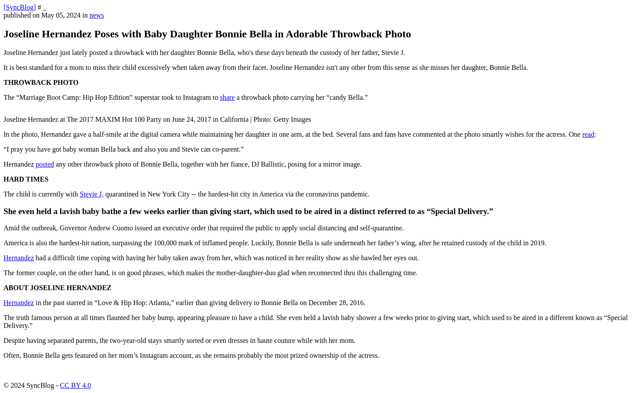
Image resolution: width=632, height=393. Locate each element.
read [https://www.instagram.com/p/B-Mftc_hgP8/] (588, 134)
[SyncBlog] (20, 7)
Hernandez (19, 302)
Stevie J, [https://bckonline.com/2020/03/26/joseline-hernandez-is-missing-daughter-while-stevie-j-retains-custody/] (92, 194)
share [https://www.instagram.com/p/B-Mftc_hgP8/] (227, 97)
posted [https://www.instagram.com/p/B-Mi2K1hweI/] (45, 164)
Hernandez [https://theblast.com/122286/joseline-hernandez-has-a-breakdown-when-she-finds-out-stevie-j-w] (19, 258)
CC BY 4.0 (75, 385)
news (97, 15)
